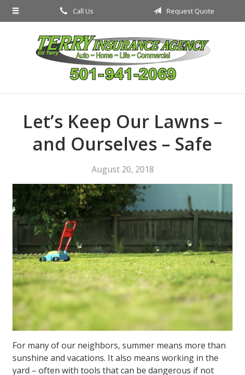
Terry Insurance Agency (123, 57)
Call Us (75, 11)
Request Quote (182, 11)
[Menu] (15, 11)
